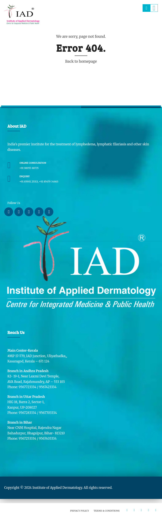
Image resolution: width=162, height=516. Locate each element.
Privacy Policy (79, 510)
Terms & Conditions (107, 510)
